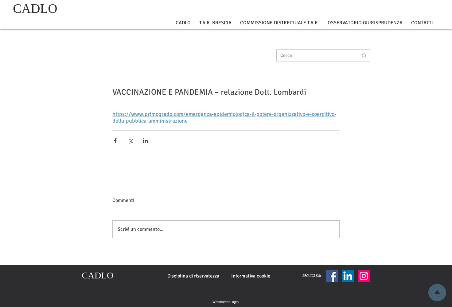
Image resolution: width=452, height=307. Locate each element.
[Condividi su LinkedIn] (145, 141)
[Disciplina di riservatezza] (193, 276)
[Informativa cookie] (250, 276)
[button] (183, 23)
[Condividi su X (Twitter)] (130, 141)
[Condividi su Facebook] (115, 141)
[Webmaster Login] (225, 302)
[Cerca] (314, 55)
